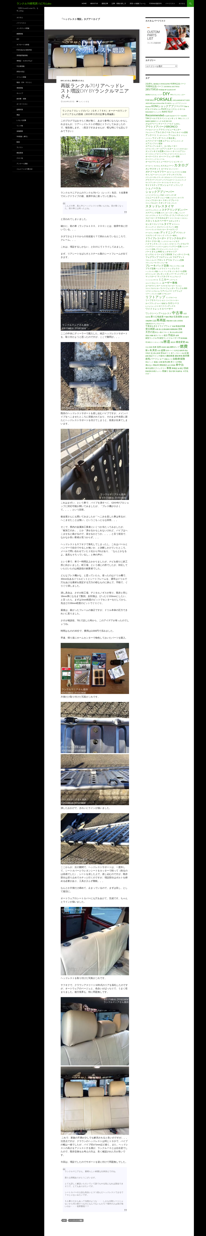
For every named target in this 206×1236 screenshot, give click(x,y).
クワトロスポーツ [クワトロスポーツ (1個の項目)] (179, 177)
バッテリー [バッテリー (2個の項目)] (150, 246)
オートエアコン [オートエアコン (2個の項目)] (179, 151)
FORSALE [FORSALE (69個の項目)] (163, 99)
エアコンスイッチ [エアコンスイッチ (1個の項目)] (177, 141)
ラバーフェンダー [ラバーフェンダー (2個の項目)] (167, 288)
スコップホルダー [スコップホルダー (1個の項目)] (151, 203)
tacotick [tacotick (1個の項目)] (184, 116)
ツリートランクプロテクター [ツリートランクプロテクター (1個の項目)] (155, 229)
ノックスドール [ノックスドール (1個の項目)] (166, 241)
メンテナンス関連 (23, 28)
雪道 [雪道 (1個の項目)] (170, 371)
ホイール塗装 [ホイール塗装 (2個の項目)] (181, 271)
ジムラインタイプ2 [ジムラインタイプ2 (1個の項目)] (177, 198)
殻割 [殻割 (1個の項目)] (150, 347)
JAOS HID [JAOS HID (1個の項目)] (148, 103)
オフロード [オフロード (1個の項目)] (168, 151)
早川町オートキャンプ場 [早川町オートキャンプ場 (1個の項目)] (154, 342)
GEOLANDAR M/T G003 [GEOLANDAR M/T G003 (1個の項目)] (181, 100)
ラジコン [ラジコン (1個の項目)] (179, 286)
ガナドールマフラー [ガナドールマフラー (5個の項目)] (155, 171)
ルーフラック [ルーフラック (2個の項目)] (151, 303)
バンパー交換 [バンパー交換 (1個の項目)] (150, 249)
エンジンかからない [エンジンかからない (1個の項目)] (181, 149)
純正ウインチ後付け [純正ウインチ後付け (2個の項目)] (157, 356)
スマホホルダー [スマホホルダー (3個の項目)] (162, 218)
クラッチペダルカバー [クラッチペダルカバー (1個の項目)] (165, 177)
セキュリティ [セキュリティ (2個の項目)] (174, 221)
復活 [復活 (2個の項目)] (166, 335)
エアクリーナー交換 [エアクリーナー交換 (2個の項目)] (153, 141)
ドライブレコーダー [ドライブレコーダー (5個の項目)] (155, 238)
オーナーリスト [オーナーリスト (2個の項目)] (152, 156)
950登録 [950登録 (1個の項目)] (161, 90)
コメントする (84, 101)
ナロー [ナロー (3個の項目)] (148, 241)
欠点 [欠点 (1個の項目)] (147, 347)
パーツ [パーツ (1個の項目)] (176, 249)
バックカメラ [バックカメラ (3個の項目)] (183, 244)
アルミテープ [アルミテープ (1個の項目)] (150, 132)
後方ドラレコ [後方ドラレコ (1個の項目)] (158, 335)
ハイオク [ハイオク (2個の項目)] (175, 241)
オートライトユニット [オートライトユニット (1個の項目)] (178, 154)
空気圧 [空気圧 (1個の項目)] (147, 353)
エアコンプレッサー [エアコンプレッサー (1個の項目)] (152, 149)
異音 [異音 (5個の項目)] (154, 350)
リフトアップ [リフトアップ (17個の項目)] (155, 297)
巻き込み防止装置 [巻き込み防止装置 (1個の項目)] (176, 332)
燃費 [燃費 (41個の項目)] (184, 346)
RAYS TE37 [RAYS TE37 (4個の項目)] (167, 111)
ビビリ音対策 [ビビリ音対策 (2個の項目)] (166, 254)
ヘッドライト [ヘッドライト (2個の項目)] (161, 268)
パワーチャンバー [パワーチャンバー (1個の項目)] (161, 249)
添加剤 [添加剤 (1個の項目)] (163, 347)
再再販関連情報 (22, 55)
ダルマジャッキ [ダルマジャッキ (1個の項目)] (162, 227)
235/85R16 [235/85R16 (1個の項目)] (167, 86)
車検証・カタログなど (24, 61)
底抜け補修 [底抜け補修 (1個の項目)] (149, 335)
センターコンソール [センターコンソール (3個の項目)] (154, 224)
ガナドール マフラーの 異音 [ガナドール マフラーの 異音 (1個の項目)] (176, 172)
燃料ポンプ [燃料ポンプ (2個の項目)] (174, 347)
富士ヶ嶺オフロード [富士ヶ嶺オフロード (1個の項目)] (162, 332)
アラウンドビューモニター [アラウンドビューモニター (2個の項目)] (170, 129)
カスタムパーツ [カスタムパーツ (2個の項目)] (167, 165)
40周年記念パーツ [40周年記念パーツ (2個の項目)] (178, 84)
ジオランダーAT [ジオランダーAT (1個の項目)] (170, 195)
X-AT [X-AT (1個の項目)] (163, 121)
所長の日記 (21, 71)
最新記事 (105, 3)
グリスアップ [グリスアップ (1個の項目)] (160, 180)
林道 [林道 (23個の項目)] (166, 341)
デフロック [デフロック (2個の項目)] (181, 232)
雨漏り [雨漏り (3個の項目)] (165, 371)
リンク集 (20, 126)
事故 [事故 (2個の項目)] (171, 317)
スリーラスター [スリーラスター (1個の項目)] (175, 218)
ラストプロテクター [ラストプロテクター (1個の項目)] (152, 288)
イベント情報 (21, 77)
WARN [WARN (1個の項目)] (147, 121)
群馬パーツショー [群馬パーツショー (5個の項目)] (154, 358)
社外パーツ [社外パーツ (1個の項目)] (170, 350)
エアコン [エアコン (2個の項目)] (166, 141)
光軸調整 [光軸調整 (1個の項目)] (148, 321)
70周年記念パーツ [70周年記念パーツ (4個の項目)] (154, 86)
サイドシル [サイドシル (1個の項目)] (176, 182)
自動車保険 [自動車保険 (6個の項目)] (179, 358)
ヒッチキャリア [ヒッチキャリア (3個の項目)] (170, 251)
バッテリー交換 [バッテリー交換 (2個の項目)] (174, 246)
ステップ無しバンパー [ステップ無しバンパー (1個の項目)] (177, 213)
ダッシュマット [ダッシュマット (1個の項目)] (151, 227)
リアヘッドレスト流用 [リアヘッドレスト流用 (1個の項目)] (153, 294)
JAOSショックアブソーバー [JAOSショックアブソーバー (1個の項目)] (177, 103)
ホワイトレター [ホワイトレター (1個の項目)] (151, 274)
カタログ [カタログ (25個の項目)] (181, 165)
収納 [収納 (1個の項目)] (173, 326)
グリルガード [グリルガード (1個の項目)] (170, 180)
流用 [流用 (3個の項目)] (159, 347)
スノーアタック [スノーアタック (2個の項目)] (165, 215)
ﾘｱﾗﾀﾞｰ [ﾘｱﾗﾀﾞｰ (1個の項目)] (148, 374)
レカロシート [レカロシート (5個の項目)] (172, 303)
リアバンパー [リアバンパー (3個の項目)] (166, 291)
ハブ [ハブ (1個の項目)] (159, 244)
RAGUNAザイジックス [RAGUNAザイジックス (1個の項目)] (153, 112)
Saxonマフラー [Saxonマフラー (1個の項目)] (175, 116)
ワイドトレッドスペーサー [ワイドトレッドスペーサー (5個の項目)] (159, 308)
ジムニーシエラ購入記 (24, 169)
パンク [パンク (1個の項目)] (171, 249)
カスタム (182, 3)
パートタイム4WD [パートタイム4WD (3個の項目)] (153, 251)
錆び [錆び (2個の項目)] (182, 368)
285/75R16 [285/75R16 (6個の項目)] (151, 89)
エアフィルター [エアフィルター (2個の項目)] (166, 148)
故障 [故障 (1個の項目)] (177, 335)
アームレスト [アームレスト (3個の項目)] (174, 135)
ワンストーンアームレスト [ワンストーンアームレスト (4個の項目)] (158, 313)
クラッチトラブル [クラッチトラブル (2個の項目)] (174, 174)
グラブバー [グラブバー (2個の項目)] (150, 180)
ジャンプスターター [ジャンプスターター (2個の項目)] (153, 200)
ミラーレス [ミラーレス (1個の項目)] (173, 280)
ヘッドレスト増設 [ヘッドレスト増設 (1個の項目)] (151, 271)
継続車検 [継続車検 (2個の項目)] (178, 356)
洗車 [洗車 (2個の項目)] (154, 347)
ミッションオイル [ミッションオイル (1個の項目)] (151, 280)
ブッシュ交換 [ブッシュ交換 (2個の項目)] (178, 260)
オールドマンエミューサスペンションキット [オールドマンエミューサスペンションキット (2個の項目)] (164, 161)
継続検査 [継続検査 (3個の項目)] (170, 355)
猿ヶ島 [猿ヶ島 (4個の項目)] (148, 350)
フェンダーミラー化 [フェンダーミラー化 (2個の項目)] (181, 254)
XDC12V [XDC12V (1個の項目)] (169, 121)
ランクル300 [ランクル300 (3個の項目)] (181, 288)
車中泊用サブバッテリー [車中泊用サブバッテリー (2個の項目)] (155, 368)
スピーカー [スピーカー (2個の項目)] (150, 218)
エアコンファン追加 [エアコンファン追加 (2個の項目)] (153, 143)
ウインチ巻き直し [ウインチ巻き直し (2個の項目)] (168, 138)
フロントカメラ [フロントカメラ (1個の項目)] (151, 260)
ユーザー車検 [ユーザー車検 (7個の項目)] (169, 282)
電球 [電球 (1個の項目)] (173, 371)
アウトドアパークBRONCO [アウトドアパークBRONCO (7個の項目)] (161, 126)
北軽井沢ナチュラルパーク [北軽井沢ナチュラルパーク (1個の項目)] (154, 323)
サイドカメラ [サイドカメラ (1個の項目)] (166, 182)
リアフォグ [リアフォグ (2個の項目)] (177, 291)
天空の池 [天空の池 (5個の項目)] (150, 332)
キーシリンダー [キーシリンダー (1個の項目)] (160, 175)
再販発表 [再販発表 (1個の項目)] (169, 321)
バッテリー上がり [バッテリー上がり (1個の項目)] (161, 246)
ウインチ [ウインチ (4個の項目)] (156, 138)
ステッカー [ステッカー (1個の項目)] (165, 213)
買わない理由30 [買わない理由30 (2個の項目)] (152, 365)
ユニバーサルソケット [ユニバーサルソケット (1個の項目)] (153, 283)
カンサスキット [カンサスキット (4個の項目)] (153, 168)
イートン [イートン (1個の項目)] (148, 138)
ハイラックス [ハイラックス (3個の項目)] (151, 244)
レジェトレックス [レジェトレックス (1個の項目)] (151, 306)
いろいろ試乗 (21, 120)
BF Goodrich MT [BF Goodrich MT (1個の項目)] (170, 90)
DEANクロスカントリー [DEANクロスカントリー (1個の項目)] (153, 95)
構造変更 (20, 153)
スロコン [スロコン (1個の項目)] (184, 218)
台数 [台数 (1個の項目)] (156, 329)
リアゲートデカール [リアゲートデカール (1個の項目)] (152, 291)
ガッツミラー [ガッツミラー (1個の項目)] (173, 169)
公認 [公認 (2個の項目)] (154, 320)
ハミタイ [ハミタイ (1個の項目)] (165, 244)
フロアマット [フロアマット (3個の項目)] (178, 257)
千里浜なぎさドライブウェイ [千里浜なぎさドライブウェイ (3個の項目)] (158, 326)
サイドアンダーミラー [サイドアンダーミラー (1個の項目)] (153, 182)
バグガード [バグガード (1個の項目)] (172, 244)
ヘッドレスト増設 (76, 1220)
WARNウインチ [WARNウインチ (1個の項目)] (155, 121)
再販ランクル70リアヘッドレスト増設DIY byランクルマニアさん (95, 91)
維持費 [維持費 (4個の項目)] (186, 355)
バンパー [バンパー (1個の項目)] (185, 246)
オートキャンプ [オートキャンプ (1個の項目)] (151, 154)
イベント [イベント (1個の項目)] (184, 135)
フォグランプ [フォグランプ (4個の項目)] (151, 257)
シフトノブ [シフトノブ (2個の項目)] (178, 185)
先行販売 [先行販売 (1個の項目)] (186, 317)
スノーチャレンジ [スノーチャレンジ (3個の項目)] (180, 215)
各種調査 (20, 131)
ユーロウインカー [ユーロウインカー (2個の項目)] (152, 286)
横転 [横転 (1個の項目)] (187, 342)
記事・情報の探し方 (119, 3)
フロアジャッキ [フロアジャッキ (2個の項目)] (165, 257)
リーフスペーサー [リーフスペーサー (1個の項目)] (172, 300)
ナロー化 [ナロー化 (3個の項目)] (156, 241)
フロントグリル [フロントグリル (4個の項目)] (164, 260)
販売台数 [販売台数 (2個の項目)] (166, 362)
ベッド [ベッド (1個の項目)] (161, 271)
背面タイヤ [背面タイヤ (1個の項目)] (168, 359)
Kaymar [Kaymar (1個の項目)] (148, 106)
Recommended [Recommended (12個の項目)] (154, 115)
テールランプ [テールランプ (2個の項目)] (172, 229)
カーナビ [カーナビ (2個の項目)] (165, 169)
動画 (18, 142)
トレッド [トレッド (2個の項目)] (161, 235)
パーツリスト (170, 3)
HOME (84, 3)
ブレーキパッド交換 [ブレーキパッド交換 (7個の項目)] (157, 265)
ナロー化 (20, 158)
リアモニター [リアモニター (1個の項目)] (166, 294)
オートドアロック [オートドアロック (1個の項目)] (163, 154)
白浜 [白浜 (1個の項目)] (159, 350)
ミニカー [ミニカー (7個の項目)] (164, 279)
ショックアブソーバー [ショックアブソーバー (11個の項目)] (159, 191)
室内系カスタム (78, 80)
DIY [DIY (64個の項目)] (166, 93)
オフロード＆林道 (23, 44)
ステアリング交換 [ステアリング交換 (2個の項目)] (152, 213)
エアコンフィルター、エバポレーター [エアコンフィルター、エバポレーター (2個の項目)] (161, 146)
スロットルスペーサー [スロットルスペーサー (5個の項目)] (157, 220)
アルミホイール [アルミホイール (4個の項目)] (163, 132)
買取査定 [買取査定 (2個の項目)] (163, 365)
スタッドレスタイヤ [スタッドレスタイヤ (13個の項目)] (159, 206)
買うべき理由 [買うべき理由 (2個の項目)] (176, 362)
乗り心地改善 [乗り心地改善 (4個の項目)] (157, 316)
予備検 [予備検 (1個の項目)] (166, 317)
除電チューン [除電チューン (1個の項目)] (157, 371)
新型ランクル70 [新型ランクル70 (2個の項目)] (152, 338)
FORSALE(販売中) (155, 3)
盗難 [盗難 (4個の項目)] (163, 350)
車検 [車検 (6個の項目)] (169, 367)
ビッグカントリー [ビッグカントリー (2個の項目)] (152, 254)
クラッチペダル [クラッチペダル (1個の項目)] (151, 177)
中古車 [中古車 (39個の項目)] (177, 312)
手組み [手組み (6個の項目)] (171, 335)
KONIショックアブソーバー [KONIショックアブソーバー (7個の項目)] (167, 106)
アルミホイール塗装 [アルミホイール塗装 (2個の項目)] (179, 132)
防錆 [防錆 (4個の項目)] (186, 368)
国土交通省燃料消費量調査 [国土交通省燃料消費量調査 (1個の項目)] (168, 329)
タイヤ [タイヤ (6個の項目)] (167, 223)
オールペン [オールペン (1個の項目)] (149, 166)
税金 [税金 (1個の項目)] (186, 350)
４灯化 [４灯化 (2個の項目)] (185, 371)
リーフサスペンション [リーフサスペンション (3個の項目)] (155, 300)
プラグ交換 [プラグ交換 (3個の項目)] (150, 268)
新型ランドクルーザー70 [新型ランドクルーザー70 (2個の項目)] (169, 338)
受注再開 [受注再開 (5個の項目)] (150, 329)
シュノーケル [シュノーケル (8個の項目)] (153, 188)
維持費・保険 (21, 99)
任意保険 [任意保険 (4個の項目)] (177, 316)
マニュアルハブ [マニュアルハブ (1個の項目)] (175, 276)
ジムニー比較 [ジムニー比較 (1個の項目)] (165, 198)
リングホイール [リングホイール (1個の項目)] (171, 297)
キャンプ (20, 93)
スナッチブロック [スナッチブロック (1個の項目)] (151, 215)
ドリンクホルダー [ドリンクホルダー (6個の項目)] (176, 238)
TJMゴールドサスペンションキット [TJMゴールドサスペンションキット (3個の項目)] (161, 118)
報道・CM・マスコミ (24, 82)
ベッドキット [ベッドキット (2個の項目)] (169, 271)
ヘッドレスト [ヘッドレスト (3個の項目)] (174, 268)
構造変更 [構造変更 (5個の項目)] (180, 341)
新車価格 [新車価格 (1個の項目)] (184, 338)
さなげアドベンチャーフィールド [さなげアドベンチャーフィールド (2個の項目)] (159, 123)
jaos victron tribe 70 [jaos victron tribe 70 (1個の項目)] (160, 103)
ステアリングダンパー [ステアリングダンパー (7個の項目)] (175, 209)
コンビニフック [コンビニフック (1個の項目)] (180, 180)
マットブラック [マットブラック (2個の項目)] (180, 274)
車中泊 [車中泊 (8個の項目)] (180, 364)
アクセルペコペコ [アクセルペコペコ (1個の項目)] (151, 130)
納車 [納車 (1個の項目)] (147, 356)
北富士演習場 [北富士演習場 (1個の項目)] (178, 321)
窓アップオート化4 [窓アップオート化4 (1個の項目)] (177, 353)
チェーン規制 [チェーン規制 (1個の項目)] (173, 227)
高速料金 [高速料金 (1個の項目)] (179, 371)
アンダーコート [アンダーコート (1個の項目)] (162, 135)
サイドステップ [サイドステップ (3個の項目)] (152, 185)
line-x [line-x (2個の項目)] (186, 106)
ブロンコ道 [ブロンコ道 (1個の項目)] (180, 266)
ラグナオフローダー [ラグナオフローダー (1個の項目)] (168, 286)
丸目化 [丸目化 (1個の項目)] (147, 317)
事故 (18, 115)
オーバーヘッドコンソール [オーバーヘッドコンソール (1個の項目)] (154, 159)
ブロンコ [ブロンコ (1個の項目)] (172, 266)
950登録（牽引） (23, 136)
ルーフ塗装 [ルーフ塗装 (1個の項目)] (161, 303)
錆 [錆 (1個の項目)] (178, 368)
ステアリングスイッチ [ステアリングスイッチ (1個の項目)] (153, 210)
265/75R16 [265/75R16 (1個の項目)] (175, 86)
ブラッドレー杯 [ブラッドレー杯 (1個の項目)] (162, 263)
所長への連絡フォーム (138, 3)
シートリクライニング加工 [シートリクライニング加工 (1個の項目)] (154, 195)
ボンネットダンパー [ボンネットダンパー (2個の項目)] (165, 274)
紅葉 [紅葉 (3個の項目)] (187, 353)
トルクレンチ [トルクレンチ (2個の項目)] (151, 235)
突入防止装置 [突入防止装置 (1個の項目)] (155, 353)
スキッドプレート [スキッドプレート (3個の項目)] (171, 200)
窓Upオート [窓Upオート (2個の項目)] (165, 353)
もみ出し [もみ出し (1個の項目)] (177, 124)
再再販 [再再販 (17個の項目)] (161, 320)
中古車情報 (21, 66)
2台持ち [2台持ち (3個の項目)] (149, 83)
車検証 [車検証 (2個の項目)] (174, 368)
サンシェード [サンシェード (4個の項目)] (166, 185)
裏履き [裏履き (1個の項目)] (156, 362)
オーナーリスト (22, 104)
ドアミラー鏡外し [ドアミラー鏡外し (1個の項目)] (171, 235)
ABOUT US (94, 3)
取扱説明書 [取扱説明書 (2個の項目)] (180, 326)
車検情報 (20, 88)
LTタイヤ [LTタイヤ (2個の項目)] (149, 109)
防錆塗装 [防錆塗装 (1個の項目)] (148, 371)
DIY (62, 80)
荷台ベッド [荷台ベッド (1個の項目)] (149, 362)
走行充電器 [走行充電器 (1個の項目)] (171, 365)
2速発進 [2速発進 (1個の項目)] (156, 84)
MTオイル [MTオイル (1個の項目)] (157, 109)
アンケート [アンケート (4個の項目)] (150, 135)
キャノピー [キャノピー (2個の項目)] (150, 174)
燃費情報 (20, 34)
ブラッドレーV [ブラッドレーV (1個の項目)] (150, 263)
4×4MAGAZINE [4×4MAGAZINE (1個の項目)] (164, 84)
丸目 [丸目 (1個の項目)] (185, 313)
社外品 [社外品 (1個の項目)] (176, 350)
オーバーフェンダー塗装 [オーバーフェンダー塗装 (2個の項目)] (169, 156)
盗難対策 (20, 109)
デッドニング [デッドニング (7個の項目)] (168, 232)
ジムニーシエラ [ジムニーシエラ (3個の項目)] (152, 197)
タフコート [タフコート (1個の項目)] (176, 224)
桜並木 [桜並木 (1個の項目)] (173, 342)
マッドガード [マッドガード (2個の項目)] (151, 276)
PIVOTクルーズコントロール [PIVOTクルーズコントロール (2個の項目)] (173, 109)
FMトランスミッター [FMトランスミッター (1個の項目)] (177, 95)
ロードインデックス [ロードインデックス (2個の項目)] (167, 306)
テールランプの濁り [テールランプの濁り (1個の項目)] (152, 233)
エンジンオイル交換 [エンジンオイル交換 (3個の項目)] (154, 151)
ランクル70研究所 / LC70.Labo (34, 3)
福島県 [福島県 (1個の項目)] (181, 350)
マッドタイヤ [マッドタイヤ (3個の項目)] (163, 276)
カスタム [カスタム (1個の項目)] (157, 166)
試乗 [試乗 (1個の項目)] (160, 362)
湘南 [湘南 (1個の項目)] (168, 347)
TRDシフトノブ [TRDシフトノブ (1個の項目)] (183, 118)
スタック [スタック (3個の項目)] (163, 203)
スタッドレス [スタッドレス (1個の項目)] (172, 203)
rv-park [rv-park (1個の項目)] (167, 116)
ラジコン (20, 147)
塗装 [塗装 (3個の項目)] (180, 329)
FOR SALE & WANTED (24, 50)
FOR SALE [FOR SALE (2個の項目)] (149, 100)
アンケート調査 (22, 163)
